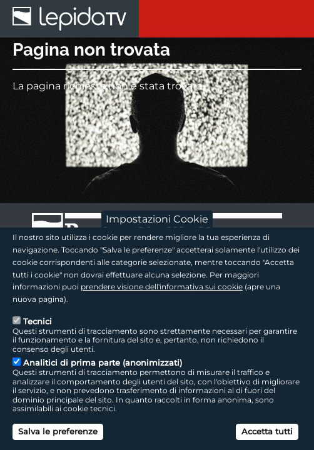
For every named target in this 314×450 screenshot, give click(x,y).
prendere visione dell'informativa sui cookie (162, 286)
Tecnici (37, 321)
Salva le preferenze (58, 431)
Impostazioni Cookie (157, 219)
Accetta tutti (267, 431)
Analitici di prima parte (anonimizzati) (102, 363)
